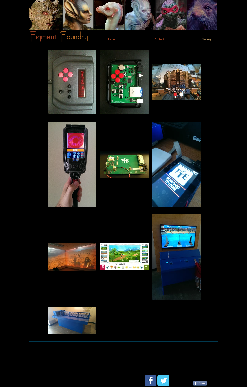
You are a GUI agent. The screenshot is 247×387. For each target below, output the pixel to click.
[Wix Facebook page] (150, 380)
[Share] (200, 383)
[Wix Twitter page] (163, 380)
